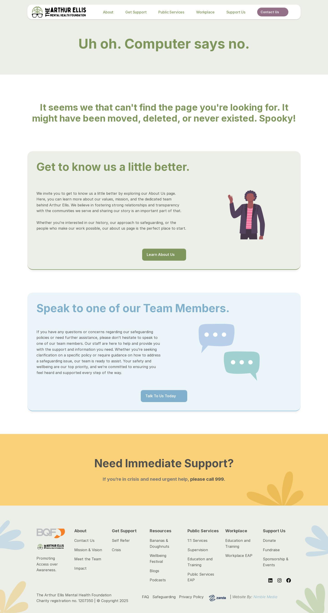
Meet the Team (87, 559)
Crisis (116, 550)
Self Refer (121, 540)
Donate (269, 540)
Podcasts (158, 580)
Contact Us (84, 540)
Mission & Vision (88, 550)
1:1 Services (197, 540)
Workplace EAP (238, 555)
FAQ (145, 597)
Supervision (197, 550)
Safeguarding (164, 597)
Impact (80, 568)
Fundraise (271, 550)
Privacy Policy (191, 597)
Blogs (154, 571)
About (108, 12)
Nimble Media (265, 597)
